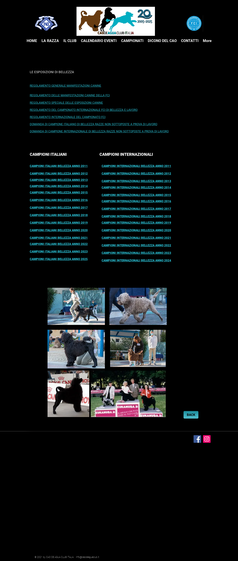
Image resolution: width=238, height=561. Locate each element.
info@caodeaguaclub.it (87, 557)
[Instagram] (207, 439)
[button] (50, 41)
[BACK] (191, 415)
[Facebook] (197, 439)
